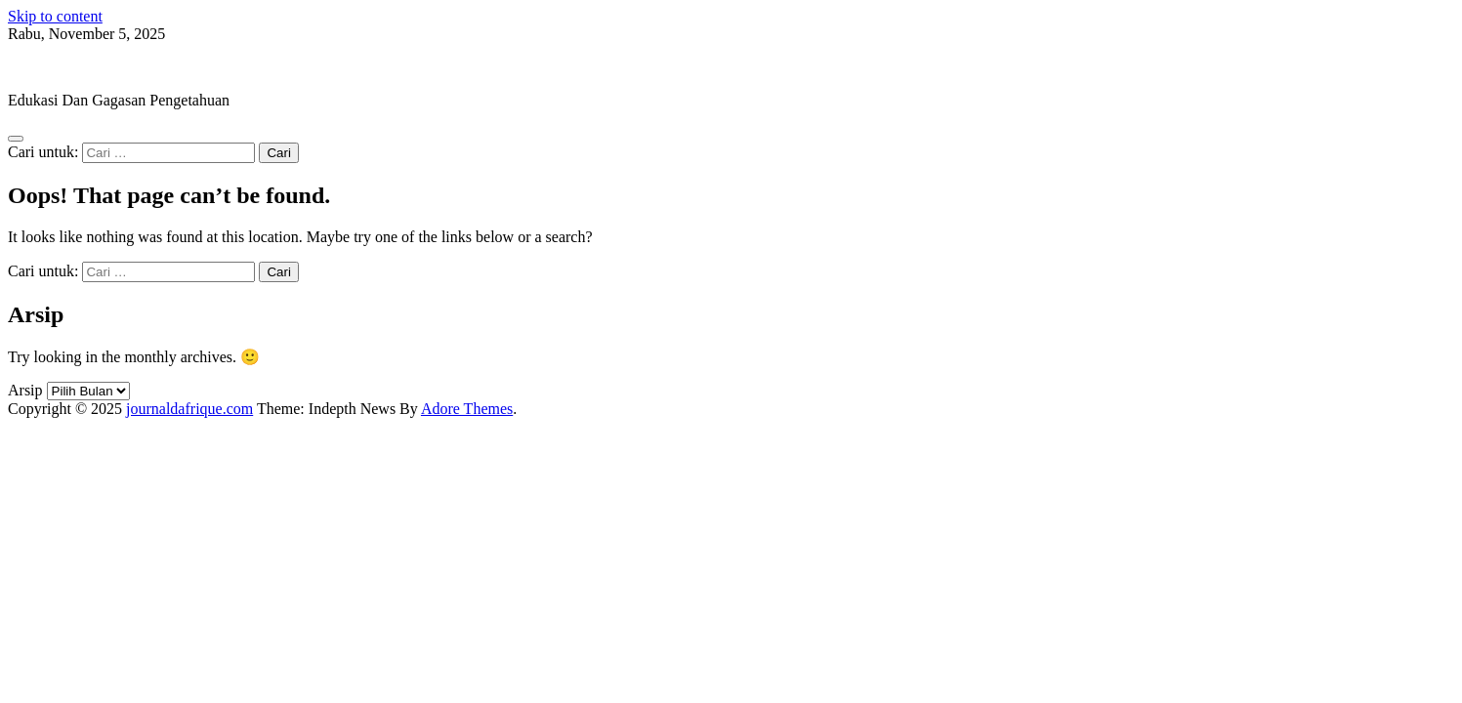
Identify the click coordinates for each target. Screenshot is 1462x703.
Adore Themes (467, 408)
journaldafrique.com (71, 67)
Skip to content (55, 16)
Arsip (25, 390)
